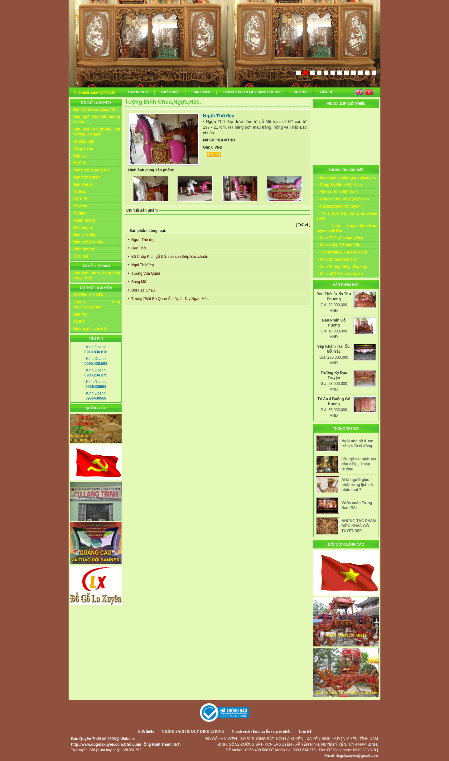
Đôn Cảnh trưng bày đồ (94, 110)
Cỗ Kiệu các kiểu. (88, 295)
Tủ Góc (79, 191)
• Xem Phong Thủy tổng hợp (341, 266)
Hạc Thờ (138, 248)
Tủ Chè (79, 163)
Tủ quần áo (83, 148)
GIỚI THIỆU (170, 92)
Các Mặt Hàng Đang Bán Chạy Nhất (96, 275)
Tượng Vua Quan (145, 273)
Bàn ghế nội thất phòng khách (96, 119)
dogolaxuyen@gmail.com (357, 756)
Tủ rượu (80, 206)
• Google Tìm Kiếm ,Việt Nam (342, 199)
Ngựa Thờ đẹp (143, 240)
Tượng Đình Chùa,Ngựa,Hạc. (96, 304)
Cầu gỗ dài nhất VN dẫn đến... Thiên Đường (358, 464)
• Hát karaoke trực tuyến (338, 206)
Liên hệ (305, 731)
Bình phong (83, 249)
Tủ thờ (78, 321)
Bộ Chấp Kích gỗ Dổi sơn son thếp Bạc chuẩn (169, 256)
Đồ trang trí (83, 227)
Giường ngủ (83, 141)
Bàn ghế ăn (83, 184)
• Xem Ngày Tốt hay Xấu (338, 245)
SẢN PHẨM (201, 92)
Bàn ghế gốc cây (88, 242)
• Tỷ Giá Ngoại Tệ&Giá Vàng (341, 252)
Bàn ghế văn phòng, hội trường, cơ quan (96, 131)
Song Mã (138, 282)
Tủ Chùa (80, 256)
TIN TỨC (300, 92)
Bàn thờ (80, 314)
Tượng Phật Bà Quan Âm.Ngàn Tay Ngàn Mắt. (169, 299)
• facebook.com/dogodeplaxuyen (346, 177)
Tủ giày (79, 213)
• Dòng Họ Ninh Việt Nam (339, 185)
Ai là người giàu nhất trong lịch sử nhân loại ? (357, 485)
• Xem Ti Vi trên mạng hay (339, 238)
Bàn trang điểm (87, 177)
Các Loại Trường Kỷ (91, 170)
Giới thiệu (146, 731)
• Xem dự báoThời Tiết (336, 259)
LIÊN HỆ (326, 92)
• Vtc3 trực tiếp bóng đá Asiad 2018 (346, 216)
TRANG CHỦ (138, 92)
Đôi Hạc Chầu (142, 290)
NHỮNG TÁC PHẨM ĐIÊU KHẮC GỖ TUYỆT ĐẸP (358, 526)
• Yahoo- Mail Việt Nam (337, 192)
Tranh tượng (84, 220)
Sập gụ (79, 156)
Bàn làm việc (84, 235)
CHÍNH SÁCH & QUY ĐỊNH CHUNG (251, 92)
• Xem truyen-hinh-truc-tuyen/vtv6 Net (346, 228)
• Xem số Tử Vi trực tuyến (339, 274)
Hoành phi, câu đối (90, 328)
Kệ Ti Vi (80, 199)
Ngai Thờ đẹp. (142, 265)
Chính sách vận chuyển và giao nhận (262, 731)
